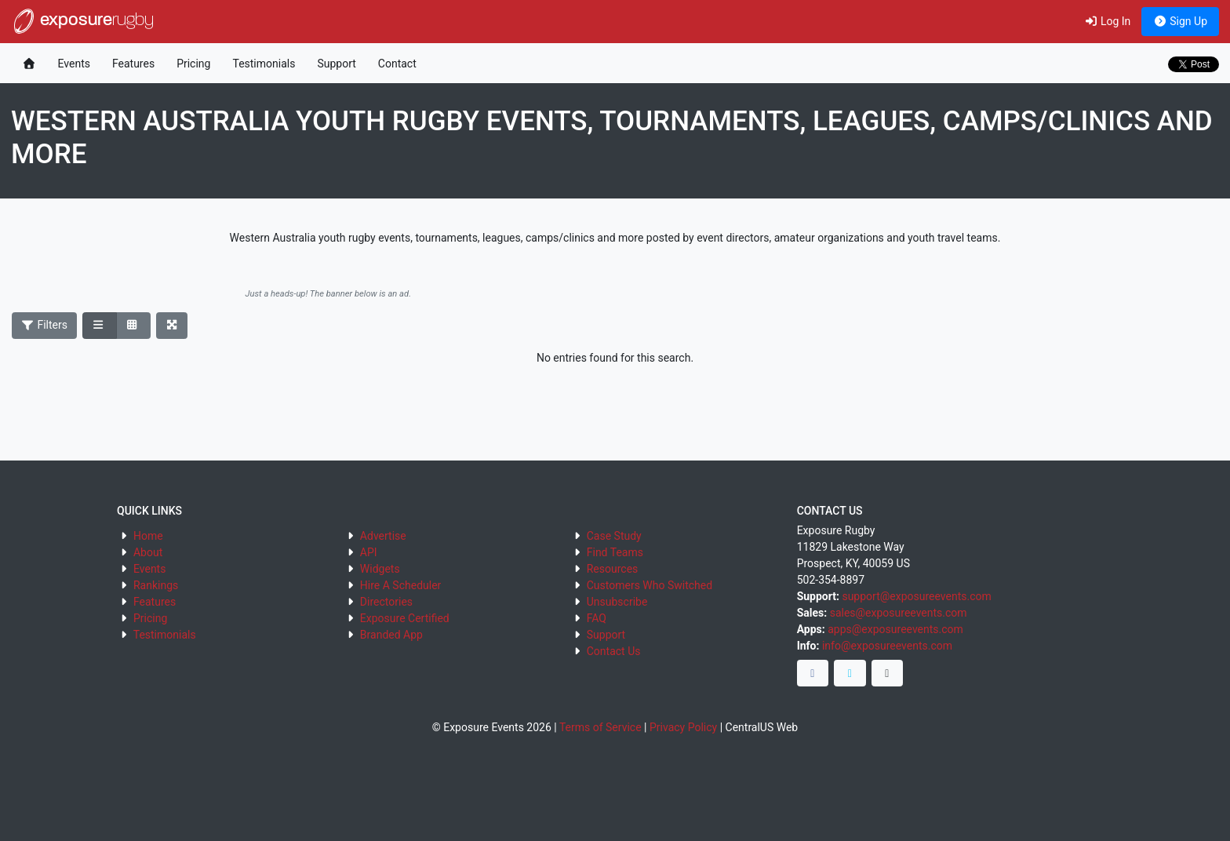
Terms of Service (600, 727)
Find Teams (615, 552)
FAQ (596, 618)
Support (336, 63)
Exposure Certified (404, 618)
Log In (1107, 21)
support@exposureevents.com (916, 596)
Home (148, 536)
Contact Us (614, 651)
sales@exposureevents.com (898, 612)
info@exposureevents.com (887, 645)
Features (133, 63)
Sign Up (1180, 21)
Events (74, 63)
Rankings (155, 585)
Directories (386, 601)
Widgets (380, 568)
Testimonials (263, 63)
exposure (82, 21)
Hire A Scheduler (400, 585)
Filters (44, 325)
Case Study (614, 536)
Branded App (391, 634)
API (368, 552)
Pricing (193, 63)
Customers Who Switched (649, 585)
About (147, 552)
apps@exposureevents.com (895, 629)
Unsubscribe (617, 601)
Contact (397, 63)
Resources (613, 568)
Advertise (383, 536)
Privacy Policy (683, 727)
